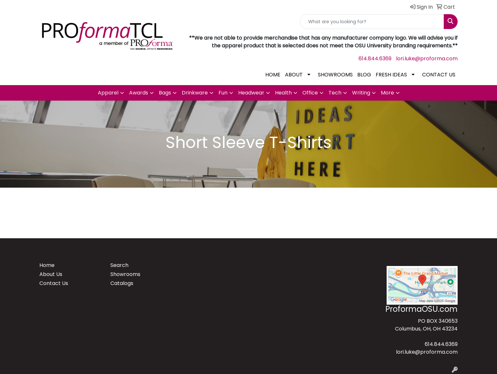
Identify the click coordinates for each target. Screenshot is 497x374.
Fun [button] (223, 92)
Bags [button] (165, 92)
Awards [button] (138, 92)
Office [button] (310, 92)
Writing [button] (361, 92)
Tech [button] (335, 92)
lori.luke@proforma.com (427, 58)
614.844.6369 (375, 58)
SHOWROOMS (335, 74)
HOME (272, 74)
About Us (50, 274)
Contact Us (53, 283)
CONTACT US (438, 74)
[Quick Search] (372, 21)
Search (119, 265)
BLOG (364, 74)
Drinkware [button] (195, 92)
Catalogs (121, 283)
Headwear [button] (251, 92)
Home (47, 265)
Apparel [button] (108, 92)
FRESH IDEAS (391, 74)
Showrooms (125, 274)
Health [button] (283, 92)
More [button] (387, 92)
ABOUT (294, 74)
